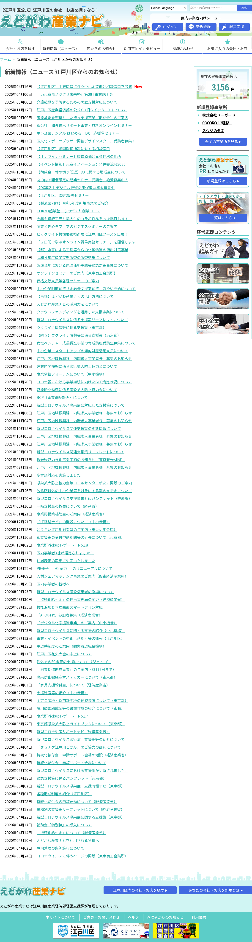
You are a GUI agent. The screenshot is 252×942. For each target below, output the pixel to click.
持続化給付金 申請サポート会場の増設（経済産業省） (82, 755)
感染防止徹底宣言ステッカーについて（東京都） (77, 677)
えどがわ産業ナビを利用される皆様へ (68, 840)
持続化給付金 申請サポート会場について (71, 762)
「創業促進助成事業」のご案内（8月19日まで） (76, 669)
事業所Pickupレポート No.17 (62, 716)
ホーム (5, 59)
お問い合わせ (183, 43)
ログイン (166, 27)
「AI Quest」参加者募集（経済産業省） (69, 615)
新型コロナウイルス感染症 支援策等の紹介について (81, 739)
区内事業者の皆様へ (53, 584)
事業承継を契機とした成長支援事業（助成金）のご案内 (82, 117)
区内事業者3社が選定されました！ (65, 552)
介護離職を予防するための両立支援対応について (77, 102)
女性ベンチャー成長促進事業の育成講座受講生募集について (86, 343)
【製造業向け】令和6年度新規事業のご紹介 (72, 203)
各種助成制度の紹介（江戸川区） (64, 793)
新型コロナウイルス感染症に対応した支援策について (81, 405)
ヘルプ (133, 917)
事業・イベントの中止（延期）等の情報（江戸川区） (81, 638)
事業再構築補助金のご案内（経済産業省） (71, 514)
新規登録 (200, 26)
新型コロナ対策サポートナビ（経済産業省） (73, 731)
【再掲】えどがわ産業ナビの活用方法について (75, 296)
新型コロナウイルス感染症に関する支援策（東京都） (81, 817)
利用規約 (199, 917)
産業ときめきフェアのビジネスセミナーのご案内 (77, 226)
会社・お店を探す (20, 43)
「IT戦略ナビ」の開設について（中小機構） (73, 521)
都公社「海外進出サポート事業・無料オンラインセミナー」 (86, 125)
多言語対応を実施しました (59, 475)
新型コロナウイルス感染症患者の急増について (75, 591)
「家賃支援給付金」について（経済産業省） (73, 685)
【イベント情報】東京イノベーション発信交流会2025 (81, 164)
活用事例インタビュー (142, 43)
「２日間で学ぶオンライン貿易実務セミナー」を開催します (86, 242)
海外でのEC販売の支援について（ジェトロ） (74, 661)
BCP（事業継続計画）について (62, 397)
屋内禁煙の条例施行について (60, 848)
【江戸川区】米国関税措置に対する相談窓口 (73, 148)
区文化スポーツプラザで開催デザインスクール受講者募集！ (86, 141)
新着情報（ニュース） (61, 43)
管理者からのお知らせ (165, 917)
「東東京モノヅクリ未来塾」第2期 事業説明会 (75, 94)
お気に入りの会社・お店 (227, 43)
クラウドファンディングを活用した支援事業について (80, 312)
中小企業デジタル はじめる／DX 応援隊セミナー (78, 133)
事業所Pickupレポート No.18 (62, 545)
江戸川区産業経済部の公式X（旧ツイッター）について (82, 109)
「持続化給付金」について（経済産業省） (71, 832)
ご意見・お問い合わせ (101, 917)
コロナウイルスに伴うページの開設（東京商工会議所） (82, 856)
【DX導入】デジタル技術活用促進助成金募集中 (76, 187)
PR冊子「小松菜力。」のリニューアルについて (74, 568)
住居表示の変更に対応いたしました (66, 560)
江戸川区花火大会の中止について (64, 653)
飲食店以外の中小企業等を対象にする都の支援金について (84, 490)
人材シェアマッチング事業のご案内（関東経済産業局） (82, 576)
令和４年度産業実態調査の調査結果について (73, 257)
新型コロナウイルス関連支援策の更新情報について (79, 428)
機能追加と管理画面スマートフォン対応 (70, 607)
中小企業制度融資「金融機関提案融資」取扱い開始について (86, 288)
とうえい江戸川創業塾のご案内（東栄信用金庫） (77, 529)
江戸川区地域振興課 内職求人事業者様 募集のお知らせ (84, 358)
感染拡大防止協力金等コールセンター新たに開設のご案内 (84, 483)
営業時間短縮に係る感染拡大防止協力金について (77, 366)
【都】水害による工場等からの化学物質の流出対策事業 (82, 249)
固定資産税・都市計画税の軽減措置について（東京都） (82, 700)
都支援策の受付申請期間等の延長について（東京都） (81, 537)
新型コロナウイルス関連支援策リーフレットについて (80, 451)
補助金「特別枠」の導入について (64, 824)
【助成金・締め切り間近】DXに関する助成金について (81, 172)
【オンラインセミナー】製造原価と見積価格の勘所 (79, 156)
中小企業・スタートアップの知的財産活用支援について (82, 350)
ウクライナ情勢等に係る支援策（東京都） (71, 327)
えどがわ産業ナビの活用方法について (68, 304)
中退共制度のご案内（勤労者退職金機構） (71, 646)
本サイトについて (60, 917)
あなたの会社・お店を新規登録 (214, 890)
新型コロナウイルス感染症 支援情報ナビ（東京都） (81, 786)
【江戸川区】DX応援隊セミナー (63, 195)
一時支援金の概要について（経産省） (68, 506)
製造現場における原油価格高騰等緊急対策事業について (82, 265)
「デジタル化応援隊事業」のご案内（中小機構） (77, 622)
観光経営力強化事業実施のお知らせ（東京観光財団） (81, 459)
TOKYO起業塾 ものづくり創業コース (68, 210)
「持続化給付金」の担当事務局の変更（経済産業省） (81, 599)
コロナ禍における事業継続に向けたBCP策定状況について (84, 381)
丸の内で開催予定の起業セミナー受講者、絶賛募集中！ (82, 179)
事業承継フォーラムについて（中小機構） (71, 374)
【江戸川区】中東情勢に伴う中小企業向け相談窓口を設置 (84, 86)
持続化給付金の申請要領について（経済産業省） (77, 801)
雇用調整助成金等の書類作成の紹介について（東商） (81, 708)
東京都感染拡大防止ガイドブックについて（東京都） (81, 723)
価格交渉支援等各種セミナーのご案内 (68, 280)
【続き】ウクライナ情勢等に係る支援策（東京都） (79, 335)
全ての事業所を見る (221, 141)
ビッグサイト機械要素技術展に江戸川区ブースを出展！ (82, 234)
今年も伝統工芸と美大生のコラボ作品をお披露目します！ (84, 218)
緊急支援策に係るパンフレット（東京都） (72, 778)
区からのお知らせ (101, 43)
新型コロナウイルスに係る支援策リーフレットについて (82, 319)
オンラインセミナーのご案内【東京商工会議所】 (77, 273)
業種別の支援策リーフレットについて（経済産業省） (80, 809)
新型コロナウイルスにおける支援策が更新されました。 (82, 770)
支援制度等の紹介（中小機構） (62, 692)
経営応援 (233, 27)
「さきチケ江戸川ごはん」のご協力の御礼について (79, 747)
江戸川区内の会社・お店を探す (138, 890)
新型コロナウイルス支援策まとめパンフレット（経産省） (84, 498)
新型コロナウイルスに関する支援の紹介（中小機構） (81, 630)
